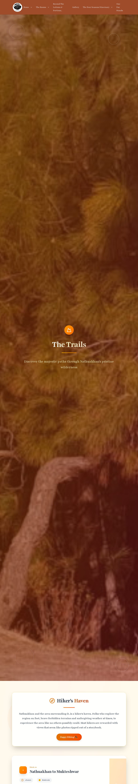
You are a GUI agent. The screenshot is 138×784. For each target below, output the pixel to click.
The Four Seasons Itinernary (98, 7)
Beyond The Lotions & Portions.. (58, 7)
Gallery (75, 7)
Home (28, 7)
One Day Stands (119, 7)
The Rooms (42, 7)
